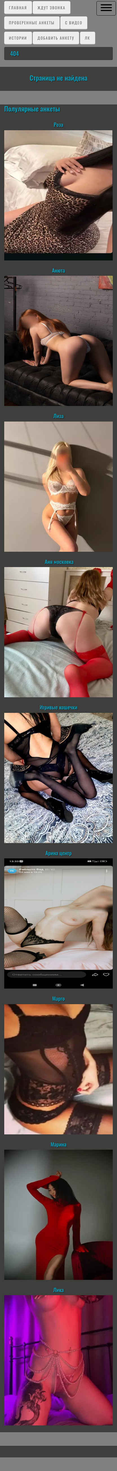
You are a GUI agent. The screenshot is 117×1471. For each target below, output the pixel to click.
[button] (106, 7)
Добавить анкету (55, 38)
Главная (18, 7)
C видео (73, 22)
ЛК (87, 38)
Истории (18, 38)
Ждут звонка (51, 7)
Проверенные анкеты (32, 22)
